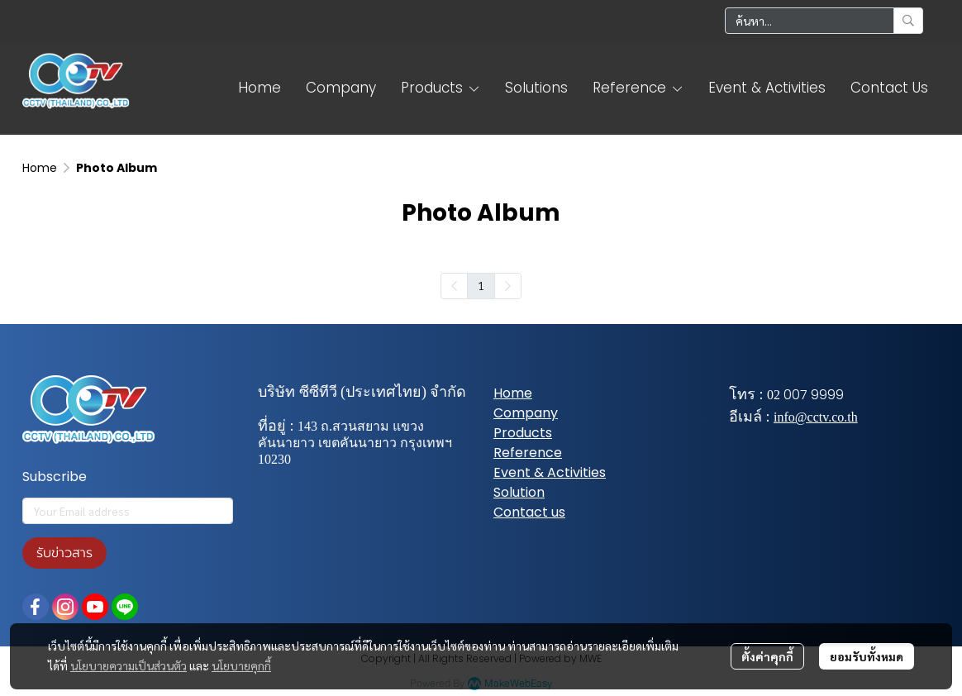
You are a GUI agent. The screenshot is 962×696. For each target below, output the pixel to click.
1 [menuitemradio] (481, 285)
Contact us (529, 512)
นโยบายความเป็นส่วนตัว (128, 665)
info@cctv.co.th (816, 417)
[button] (824, 20)
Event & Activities (549, 472)
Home (39, 168)
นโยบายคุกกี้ (241, 665)
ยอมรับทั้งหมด (866, 656)
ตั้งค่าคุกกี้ (767, 656)
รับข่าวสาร (64, 553)
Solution (519, 492)
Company (525, 412)
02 (773, 395)
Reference (527, 452)
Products (522, 432)
